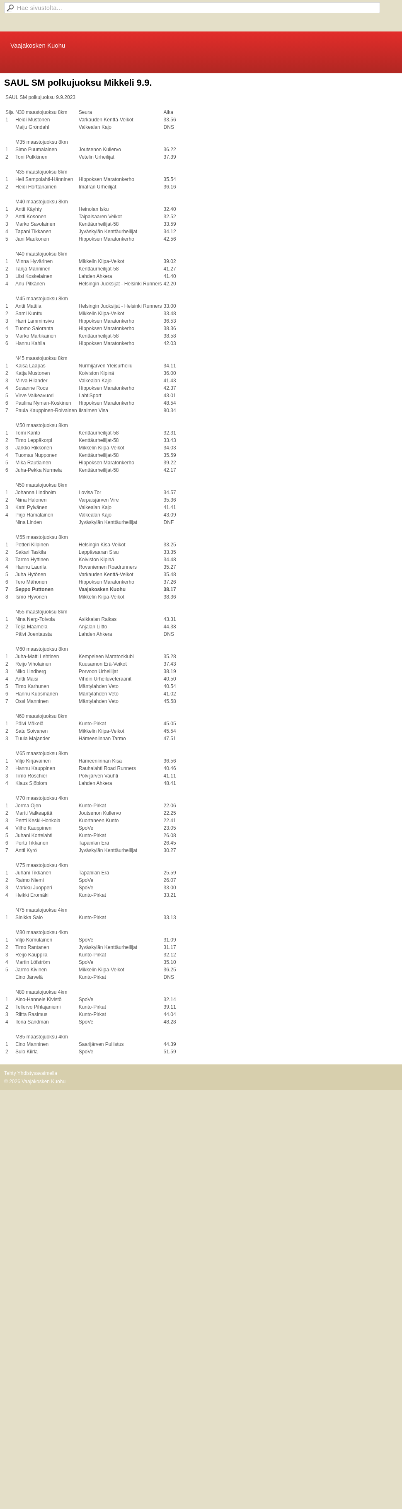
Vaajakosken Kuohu (37, 45)
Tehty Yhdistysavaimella (30, 1073)
